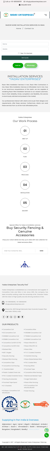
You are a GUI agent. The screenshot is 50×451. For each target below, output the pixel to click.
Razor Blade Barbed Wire (33, 359)
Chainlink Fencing (31, 356)
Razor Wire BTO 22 (31, 346)
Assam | (14, 427)
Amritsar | (6, 427)
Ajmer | (21, 424)
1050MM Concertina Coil (33, 333)
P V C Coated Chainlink (33, 353)
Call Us (18, 65)
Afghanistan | (7, 424)
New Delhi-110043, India (13, 311)
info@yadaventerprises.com (35, 2)
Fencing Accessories (10, 379)
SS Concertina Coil (9, 333)
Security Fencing (8, 356)
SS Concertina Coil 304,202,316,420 (31, 386)
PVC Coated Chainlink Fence (12, 376)
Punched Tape (30, 369)
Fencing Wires (30, 366)
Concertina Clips (8, 363)
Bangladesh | (16, 429)
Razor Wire (28, 349)
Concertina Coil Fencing (11, 366)
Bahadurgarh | (42, 427)
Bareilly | (25, 429)
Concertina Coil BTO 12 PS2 (12, 343)
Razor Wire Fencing (31, 382)
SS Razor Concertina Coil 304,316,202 (11, 392)
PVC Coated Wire (31, 363)
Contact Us (29, 28)
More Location (34, 429)
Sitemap (44, 442)
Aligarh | (27, 424)
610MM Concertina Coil (11, 339)
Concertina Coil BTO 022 (11, 346)
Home (18, 28)
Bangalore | (6, 429)
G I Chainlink (7, 386)
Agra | (15, 424)
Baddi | (33, 427)
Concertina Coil (8, 329)
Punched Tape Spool (10, 382)
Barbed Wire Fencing (10, 359)
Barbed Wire (7, 349)
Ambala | (44, 424)
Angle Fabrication (31, 379)
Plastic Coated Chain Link (11, 372)
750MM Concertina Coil (33, 336)
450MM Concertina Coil (33, 339)
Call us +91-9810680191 (13, 2)
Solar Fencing (29, 391)
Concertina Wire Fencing (33, 372)
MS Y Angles (7, 353)
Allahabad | (35, 424)
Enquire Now (25, 5)
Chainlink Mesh (8, 369)
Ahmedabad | (23, 427)
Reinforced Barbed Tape (33, 376)
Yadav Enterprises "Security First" (15, 285)
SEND (41, 251)
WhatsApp (31, 65)
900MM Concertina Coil (11, 336)
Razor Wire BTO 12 (31, 343)
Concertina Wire (30, 329)
